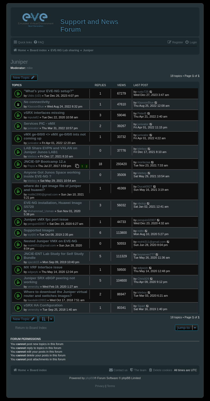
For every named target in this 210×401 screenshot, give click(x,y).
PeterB (141, 113)
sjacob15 (33, 262)
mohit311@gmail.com (42, 245)
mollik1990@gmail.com (43, 194)
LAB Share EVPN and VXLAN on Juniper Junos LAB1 (50, 150)
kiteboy (32, 156)
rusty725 (143, 91)
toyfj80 (32, 234)
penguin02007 (37, 223)
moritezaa (143, 162)
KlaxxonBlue (36, 106)
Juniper (19, 62)
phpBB (90, 378)
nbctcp (141, 203)
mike (29, 67)
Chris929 (143, 278)
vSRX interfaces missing (44, 113)
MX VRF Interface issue (43, 267)
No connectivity (37, 102)
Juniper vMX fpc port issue (46, 219)
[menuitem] (38, 42)
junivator (33, 128)
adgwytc (33, 271)
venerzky (33, 286)
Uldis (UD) (34, 95)
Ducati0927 (144, 186)
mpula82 (33, 117)
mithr (140, 230)
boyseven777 (146, 254)
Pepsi (31, 165)
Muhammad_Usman (41, 211)
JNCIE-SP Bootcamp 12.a (45, 162)
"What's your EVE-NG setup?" (49, 91)
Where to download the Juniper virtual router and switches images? (55, 294)
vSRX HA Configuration (43, 305)
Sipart (141, 305)
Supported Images (39, 230)
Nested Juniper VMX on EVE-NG (50, 241)
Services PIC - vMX (39, 123)
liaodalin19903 (37, 300)
